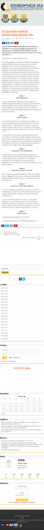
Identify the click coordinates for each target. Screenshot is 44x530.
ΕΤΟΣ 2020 (4, 305)
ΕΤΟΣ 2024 (4, 294)
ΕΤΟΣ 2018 (4, 310)
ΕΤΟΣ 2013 (4, 324)
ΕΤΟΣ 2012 (4, 327)
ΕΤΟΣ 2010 (4, 333)
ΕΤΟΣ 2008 (4, 338)
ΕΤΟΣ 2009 (4, 336)
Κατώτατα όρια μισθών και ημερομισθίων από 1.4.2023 (17, 441)
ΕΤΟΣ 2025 (4, 291)
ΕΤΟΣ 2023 (4, 296)
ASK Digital (26, 516)
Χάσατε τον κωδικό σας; (9, 361)
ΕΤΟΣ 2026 (4, 288)
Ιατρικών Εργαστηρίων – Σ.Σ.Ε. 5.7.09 (31, 237)
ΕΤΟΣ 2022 (4, 299)
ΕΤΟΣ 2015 (4, 319)
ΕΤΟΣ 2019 (4, 308)
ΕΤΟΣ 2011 (4, 330)
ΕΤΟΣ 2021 (4, 302)
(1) (11, 54)
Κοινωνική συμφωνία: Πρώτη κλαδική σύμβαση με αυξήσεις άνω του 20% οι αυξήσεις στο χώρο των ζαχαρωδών (21, 426)
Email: (22, 493)
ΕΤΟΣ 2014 (4, 322)
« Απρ (2, 413)
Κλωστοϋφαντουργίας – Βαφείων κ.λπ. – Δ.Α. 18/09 (13, 233)
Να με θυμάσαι (14, 357)
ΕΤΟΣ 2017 (4, 313)
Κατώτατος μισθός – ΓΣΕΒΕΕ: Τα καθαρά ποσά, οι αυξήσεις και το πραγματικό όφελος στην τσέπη (20, 423)
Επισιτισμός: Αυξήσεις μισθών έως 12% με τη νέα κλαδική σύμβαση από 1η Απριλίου (20, 430)
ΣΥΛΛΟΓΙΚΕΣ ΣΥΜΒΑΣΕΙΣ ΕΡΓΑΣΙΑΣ (26, 38)
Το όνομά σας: (22, 486)
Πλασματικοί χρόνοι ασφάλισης (10, 450)
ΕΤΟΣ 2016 (4, 316)
